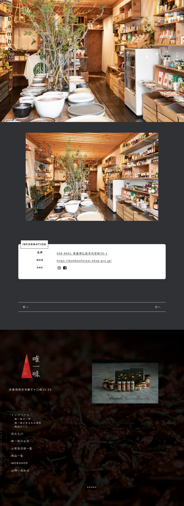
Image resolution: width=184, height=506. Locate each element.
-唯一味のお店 (20, 441)
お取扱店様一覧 (147, 53)
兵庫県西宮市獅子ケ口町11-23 (30, 389)
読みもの (137, 55)
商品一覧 (157, 51)
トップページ (127, 58)
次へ (158, 306)
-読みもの (17, 433)
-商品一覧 (17, 455)
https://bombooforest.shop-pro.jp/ (84, 260)
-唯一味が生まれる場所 (28, 423)
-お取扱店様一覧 (21, 448)
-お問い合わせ (20, 470)
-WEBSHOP (19, 463)
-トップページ (20, 414)
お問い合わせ (177, 56)
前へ (26, 306)
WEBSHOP (167, 60)
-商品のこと (21, 427)
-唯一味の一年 (22, 419)
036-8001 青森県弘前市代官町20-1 (82, 253)
